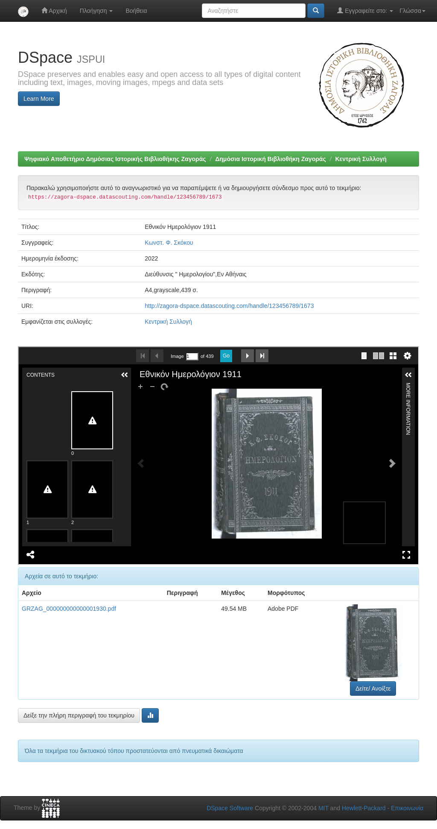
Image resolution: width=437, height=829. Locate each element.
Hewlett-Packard (364, 808)
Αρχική (54, 10)
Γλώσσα (412, 10)
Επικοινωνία (407, 808)
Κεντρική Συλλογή (360, 158)
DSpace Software (230, 808)
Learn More (38, 98)
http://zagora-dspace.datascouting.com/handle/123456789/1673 (229, 305)
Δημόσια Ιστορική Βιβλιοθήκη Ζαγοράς (270, 158)
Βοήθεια (136, 10)
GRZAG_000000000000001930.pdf (69, 608)
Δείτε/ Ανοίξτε (373, 688)
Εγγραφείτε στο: (365, 10)
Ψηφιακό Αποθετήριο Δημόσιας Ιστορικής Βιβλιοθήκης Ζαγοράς (115, 158)
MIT (323, 808)
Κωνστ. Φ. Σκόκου (169, 242)
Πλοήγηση (96, 10)
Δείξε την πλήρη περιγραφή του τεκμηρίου (78, 715)
